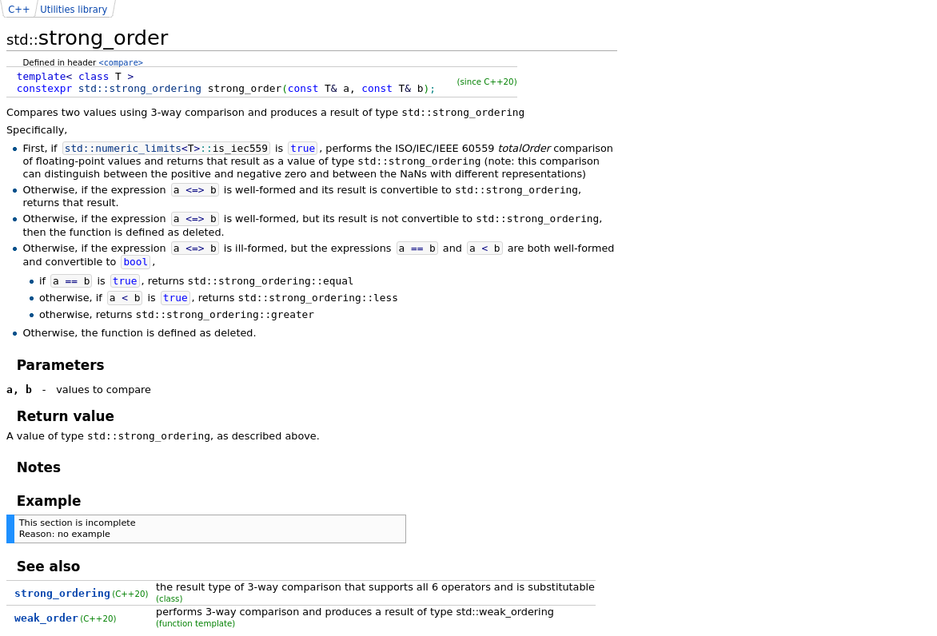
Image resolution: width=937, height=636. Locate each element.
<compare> (121, 62)
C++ (19, 9)
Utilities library (73, 9)
